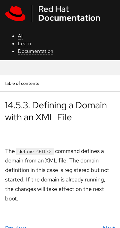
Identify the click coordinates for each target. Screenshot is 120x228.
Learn (24, 43)
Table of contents (21, 83)
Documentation (35, 51)
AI (20, 36)
